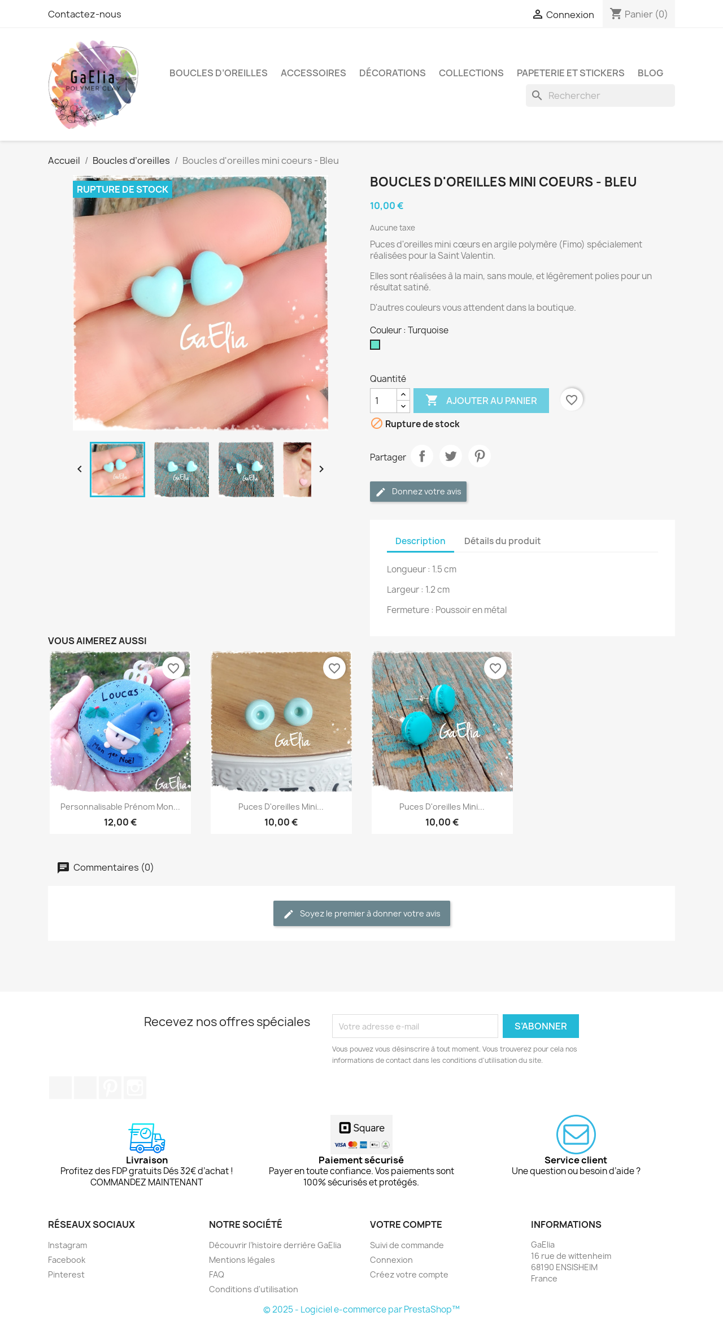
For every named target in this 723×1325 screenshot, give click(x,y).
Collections (471, 73)
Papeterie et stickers (571, 73)
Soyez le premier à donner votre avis (362, 914)
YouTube (85, 1087)
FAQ (216, 1274)
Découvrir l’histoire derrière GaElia (275, 1245)
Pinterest (479, 456)
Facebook (60, 1087)
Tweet (450, 456)
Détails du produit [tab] (502, 541)
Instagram (135, 1087)
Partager (422, 456)
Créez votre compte (409, 1274)
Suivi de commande (407, 1245)
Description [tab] (420, 541)
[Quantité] (383, 400)
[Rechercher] (600, 95)
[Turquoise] (377, 347)
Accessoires (313, 73)
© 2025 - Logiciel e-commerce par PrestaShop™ (361, 1309)
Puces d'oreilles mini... (281, 806)
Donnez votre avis (418, 492)
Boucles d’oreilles (218, 73)
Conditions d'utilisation (253, 1289)
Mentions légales (242, 1259)
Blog (650, 73)
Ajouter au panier (481, 400)
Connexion (391, 1259)
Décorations (392, 73)
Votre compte (406, 1224)
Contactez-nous (84, 14)
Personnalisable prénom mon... (120, 806)
